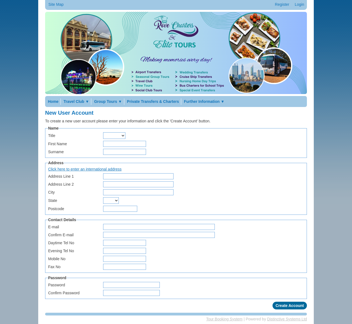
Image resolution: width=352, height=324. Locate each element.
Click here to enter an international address (85, 169)
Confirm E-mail (61, 235)
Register (282, 4)
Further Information (204, 101)
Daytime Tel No (61, 243)
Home (53, 101)
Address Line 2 (61, 184)
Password (56, 285)
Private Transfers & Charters (153, 101)
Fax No (54, 267)
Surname (56, 152)
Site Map (56, 4)
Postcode (56, 209)
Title (51, 135)
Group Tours (108, 101)
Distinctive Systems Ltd (287, 319)
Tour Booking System (224, 319)
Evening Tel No (61, 251)
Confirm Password (63, 293)
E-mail (53, 227)
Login (299, 4)
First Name (57, 144)
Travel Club (76, 101)
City (51, 192)
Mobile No (56, 259)
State (52, 200)
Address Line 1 (61, 176)
